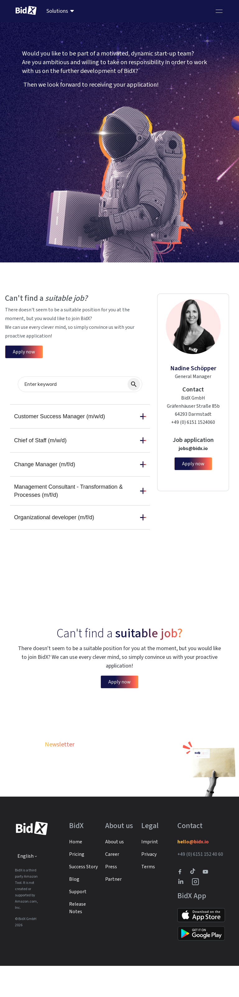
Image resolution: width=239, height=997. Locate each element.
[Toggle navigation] (219, 11)
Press (111, 897)
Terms (148, 897)
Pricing (76, 885)
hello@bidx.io (193, 873)
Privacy (149, 885)
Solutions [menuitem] (57, 11)
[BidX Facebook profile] (182, 903)
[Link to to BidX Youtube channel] (207, 903)
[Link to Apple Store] (201, 946)
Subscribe (134, 797)
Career (112, 885)
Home (75, 873)
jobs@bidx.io (193, 448)
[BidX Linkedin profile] (182, 913)
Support (78, 922)
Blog (74, 910)
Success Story (83, 897)
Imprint (149, 873)
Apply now (24, 351)
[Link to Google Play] (201, 964)
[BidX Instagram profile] (196, 913)
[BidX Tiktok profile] (193, 903)
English (25, 887)
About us (114, 873)
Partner (113, 910)
